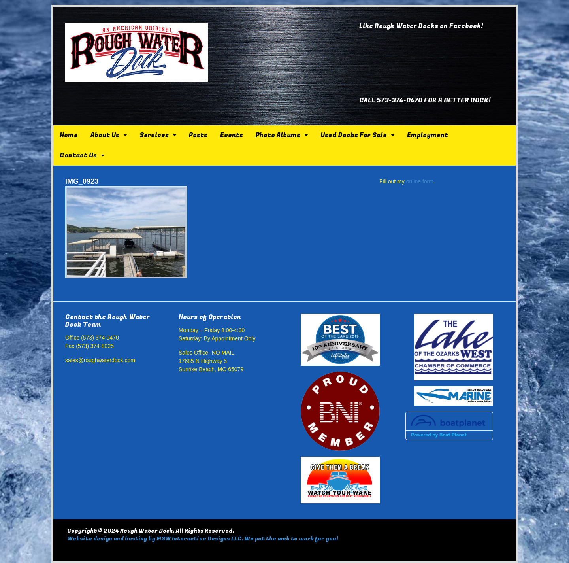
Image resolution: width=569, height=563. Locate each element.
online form (419, 181)
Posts (198, 135)
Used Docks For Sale (353, 135)
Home (69, 135)
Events (231, 135)
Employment (427, 135)
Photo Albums (278, 135)
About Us (104, 135)
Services (154, 135)
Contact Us (78, 155)
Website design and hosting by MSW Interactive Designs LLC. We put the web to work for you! (202, 539)
